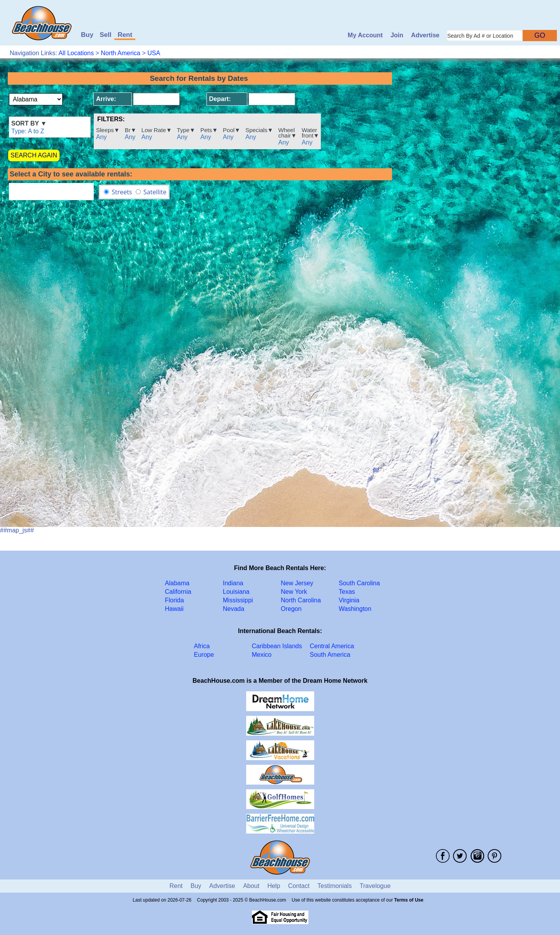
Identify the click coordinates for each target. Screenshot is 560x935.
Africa (202, 646)
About (251, 886)
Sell (105, 34)
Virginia (349, 600)
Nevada (233, 608)
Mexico (262, 654)
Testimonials (334, 886)
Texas (347, 591)
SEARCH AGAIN (33, 155)
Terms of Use (409, 900)
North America (120, 53)
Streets (122, 192)
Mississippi (238, 600)
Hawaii (174, 608)
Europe (204, 654)
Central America (332, 646)
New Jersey (297, 583)
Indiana (233, 583)
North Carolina (301, 600)
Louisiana (236, 591)
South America (330, 654)
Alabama (177, 583)
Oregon (291, 608)
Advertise (425, 35)
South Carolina (359, 583)
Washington (355, 608)
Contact (299, 886)
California (178, 591)
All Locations (76, 53)
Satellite (155, 192)
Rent (124, 34)
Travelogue (375, 886)
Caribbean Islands (277, 646)
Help (273, 886)
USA (153, 53)
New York (294, 591)
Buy (87, 34)
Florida (174, 600)
